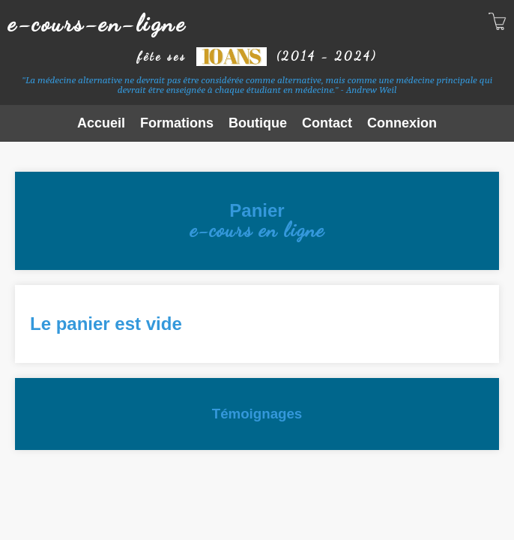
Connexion (402, 123)
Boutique (258, 123)
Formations (177, 123)
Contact (327, 123)
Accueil (101, 123)
